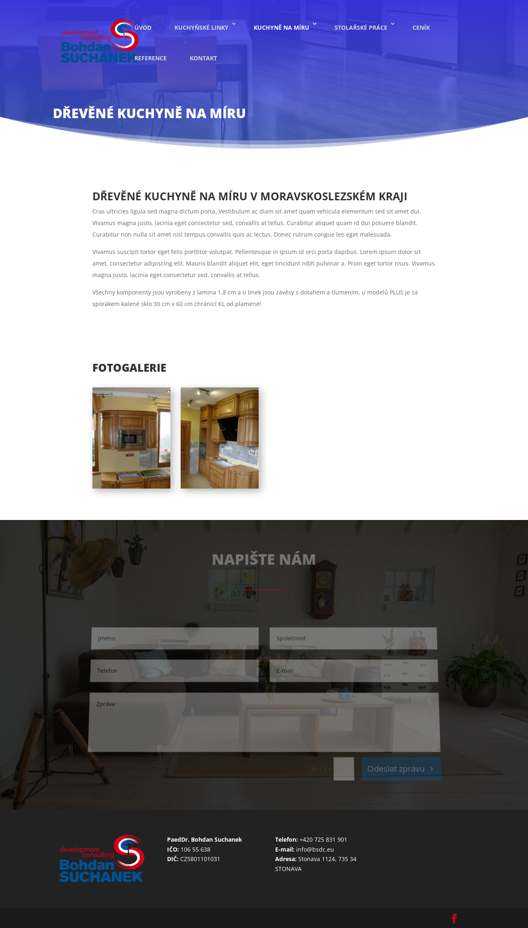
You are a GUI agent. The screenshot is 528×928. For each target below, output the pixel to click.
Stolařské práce (361, 27)
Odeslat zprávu (396, 769)
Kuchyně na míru (281, 27)
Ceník (421, 27)
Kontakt (203, 58)
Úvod (142, 27)
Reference (150, 58)
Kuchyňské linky (201, 27)
